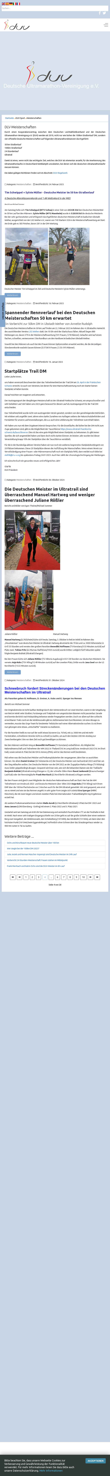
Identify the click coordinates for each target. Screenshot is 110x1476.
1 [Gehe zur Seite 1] (26, 877)
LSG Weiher (34, 331)
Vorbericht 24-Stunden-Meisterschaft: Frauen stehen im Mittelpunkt (37, 860)
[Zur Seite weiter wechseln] (90, 877)
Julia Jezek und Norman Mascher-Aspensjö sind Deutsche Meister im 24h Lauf (42, 854)
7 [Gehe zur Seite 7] (63, 877)
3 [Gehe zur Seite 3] (38, 877)
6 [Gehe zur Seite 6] (57, 877)
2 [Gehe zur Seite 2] (32, 877)
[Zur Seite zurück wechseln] (19, 877)
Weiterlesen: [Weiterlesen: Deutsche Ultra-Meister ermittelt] (12, 672)
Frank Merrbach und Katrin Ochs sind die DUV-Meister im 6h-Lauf (36, 866)
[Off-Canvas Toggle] (106, 25)
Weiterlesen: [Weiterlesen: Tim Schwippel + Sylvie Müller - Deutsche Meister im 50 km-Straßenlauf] (12, 295)
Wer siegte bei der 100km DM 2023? (23, 848)
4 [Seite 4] (45, 877)
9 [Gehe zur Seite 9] (76, 877)
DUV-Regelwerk (60, 173)
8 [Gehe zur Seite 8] (70, 877)
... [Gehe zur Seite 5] (51, 877)
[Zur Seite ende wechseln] (97, 877)
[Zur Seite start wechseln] (12, 877)
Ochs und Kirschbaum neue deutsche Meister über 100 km (33, 843)
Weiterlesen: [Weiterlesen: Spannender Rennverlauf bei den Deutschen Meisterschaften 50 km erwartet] (12, 354)
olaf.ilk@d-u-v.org (12, 455)
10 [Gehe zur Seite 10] (83, 877)
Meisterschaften (23, 184)
